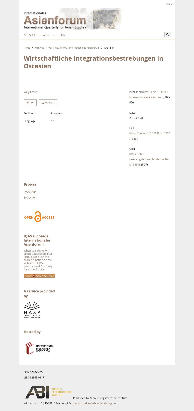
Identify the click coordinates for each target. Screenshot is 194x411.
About (47, 35)
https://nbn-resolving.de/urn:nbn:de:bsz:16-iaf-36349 (148, 159)
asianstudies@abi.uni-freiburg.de (95, 403)
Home (27, 47)
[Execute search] (167, 34)
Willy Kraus (30, 92)
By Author (30, 192)
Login (167, 4)
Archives (39, 47)
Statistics (48, 102)
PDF (30, 102)
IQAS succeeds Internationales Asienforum (37, 240)
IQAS (62, 35)
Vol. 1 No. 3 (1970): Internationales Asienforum (74, 47)
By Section (30, 197)
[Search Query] (147, 34)
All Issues (29, 35)
